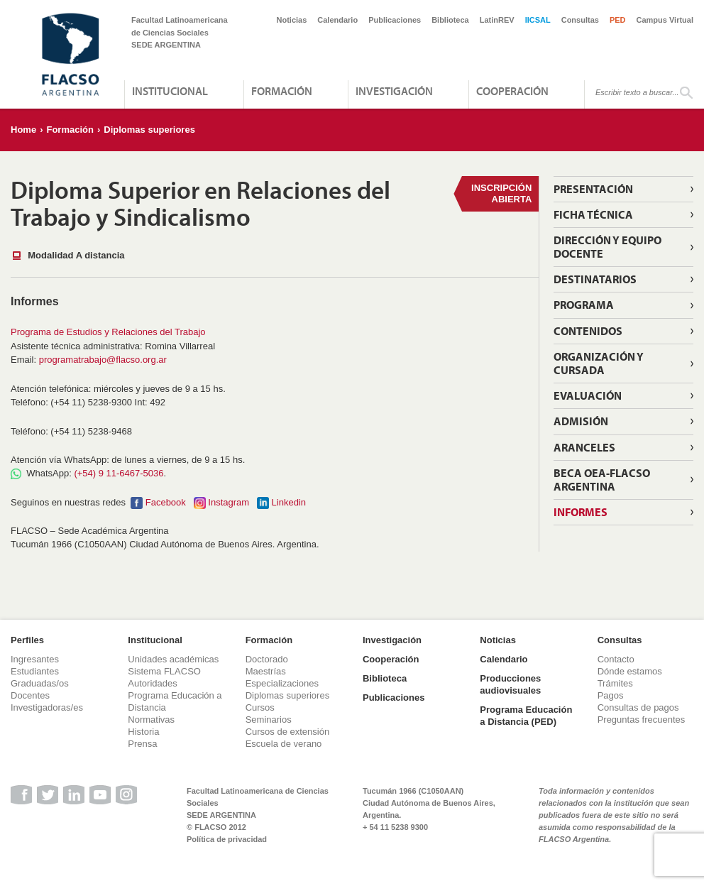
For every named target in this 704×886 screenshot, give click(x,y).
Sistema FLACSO (164, 671)
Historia (143, 731)
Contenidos (588, 331)
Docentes (30, 695)
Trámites (615, 683)
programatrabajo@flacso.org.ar (103, 359)
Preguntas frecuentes (642, 719)
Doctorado (267, 659)
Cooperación (512, 91)
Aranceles (584, 447)
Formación (281, 91)
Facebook (165, 502)
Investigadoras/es (47, 707)
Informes (580, 512)
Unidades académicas (173, 659)
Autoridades (152, 683)
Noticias (292, 20)
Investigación (394, 91)
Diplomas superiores (149, 129)
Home (23, 129)
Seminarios (269, 719)
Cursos (260, 707)
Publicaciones (394, 20)
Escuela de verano (284, 743)
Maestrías (266, 671)
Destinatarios (595, 279)
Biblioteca (450, 20)
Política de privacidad (227, 839)
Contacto (616, 659)
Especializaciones (282, 683)
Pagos (611, 695)
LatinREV (497, 20)
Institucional (170, 91)
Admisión (581, 421)
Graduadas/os (40, 683)
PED (618, 20)
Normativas (151, 719)
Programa (584, 304)
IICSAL (538, 20)
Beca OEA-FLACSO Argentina (602, 479)
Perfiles (27, 640)
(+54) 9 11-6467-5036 (118, 473)
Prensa (142, 743)
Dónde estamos (630, 671)
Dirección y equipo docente (607, 247)
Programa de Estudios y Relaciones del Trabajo (108, 332)
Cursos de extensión (288, 731)
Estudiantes (35, 671)
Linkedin (289, 502)
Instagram (228, 502)
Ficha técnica (593, 214)
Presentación (593, 189)
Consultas (580, 20)
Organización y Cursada (599, 363)
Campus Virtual (665, 20)
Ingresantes (35, 659)
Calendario (337, 20)
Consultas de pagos (638, 707)
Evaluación (588, 395)
